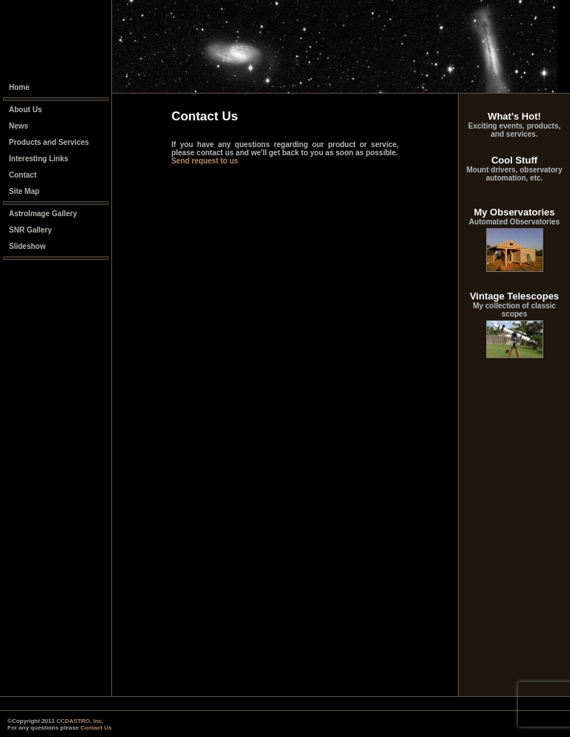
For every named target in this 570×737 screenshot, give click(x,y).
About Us (25, 109)
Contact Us (95, 727)
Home (19, 87)
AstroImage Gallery (43, 214)
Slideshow (27, 246)
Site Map (24, 191)
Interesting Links (38, 159)
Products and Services (49, 142)
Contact (22, 175)
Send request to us (204, 161)
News (18, 126)
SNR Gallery (30, 230)
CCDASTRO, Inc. (80, 721)
